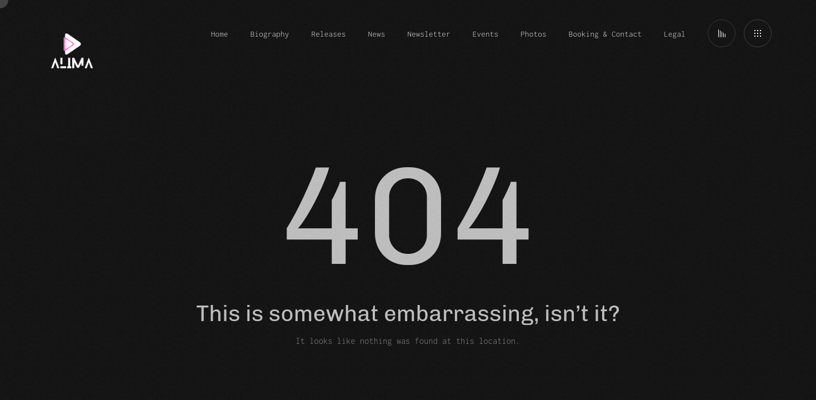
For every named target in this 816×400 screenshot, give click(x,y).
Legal (674, 33)
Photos (533, 33)
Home (219, 33)
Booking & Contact (605, 33)
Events (485, 33)
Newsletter (428, 33)
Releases (329, 33)
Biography (270, 33)
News (376, 33)
